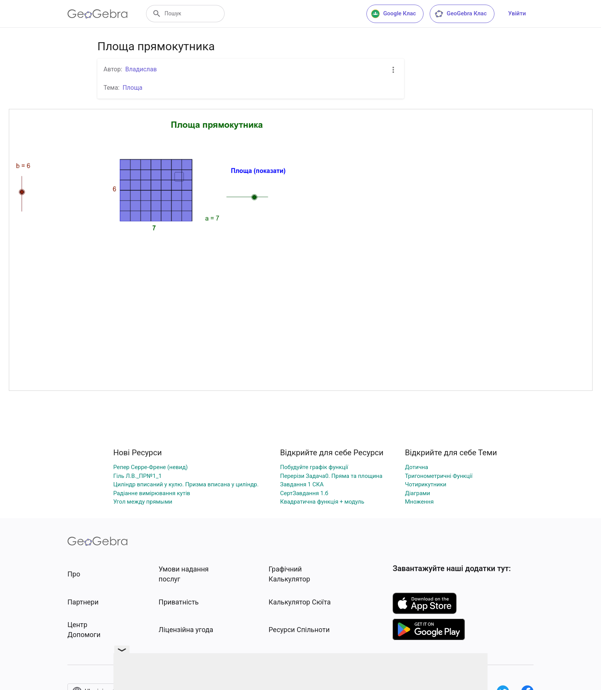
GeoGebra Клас (460, 13)
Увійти (517, 13)
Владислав (141, 69)
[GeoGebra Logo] (97, 13)
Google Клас (393, 13)
